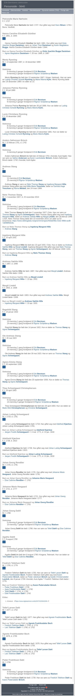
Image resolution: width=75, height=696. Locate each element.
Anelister (25, 10)
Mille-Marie (36, 186)
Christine (37, 408)
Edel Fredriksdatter (15, 593)
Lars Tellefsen (12, 627)
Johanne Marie (43, 478)
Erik (40, 71)
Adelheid (64, 424)
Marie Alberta (43, 79)
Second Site (37, 694)
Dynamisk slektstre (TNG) (50, 10)
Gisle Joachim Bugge (56, 51)
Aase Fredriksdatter (15, 589)
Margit (49, 217)
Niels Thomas (35, 184)
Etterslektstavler (35, 10)
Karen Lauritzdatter (41, 158)
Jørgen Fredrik (16, 432)
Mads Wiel (13, 408)
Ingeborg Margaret (56, 184)
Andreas (11, 229)
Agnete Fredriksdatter (13, 575)
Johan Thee (41, 45)
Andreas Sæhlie (31, 217)
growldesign (59, 694)
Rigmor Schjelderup (46, 74)
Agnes (26, 215)
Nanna (20, 188)
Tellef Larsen (58, 573)
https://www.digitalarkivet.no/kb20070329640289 (31, 601)
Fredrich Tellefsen (14, 625)
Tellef (52, 528)
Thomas (8, 215)
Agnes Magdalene (17, 53)
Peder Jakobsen (37, 577)
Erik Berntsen (40, 689)
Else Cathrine (14, 480)
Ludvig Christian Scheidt (18, 79)
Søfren (19, 158)
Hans (60, 25)
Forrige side (65, 10)
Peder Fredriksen (14, 587)
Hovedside (5, 10)
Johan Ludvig (60, 448)
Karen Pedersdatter (44, 585)
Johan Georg (44, 502)
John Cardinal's (30, 694)
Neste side (5, 13)
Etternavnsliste (15, 10)
